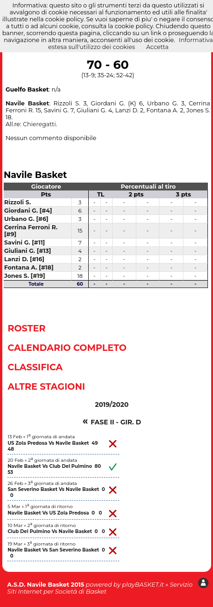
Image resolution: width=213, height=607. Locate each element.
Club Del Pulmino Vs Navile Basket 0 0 (56, 531)
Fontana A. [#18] (29, 267)
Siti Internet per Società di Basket (57, 591)
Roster (26, 328)
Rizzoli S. (17, 202)
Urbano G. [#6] (26, 218)
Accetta (157, 46)
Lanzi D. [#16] (24, 259)
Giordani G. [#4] (28, 210)
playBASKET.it (143, 584)
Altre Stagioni (46, 386)
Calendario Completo (67, 347)
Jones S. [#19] (24, 275)
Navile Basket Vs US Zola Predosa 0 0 (54, 513)
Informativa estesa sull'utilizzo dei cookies (130, 43)
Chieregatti (39, 124)
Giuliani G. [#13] (27, 250)
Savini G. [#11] (24, 242)
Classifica (34, 367)
